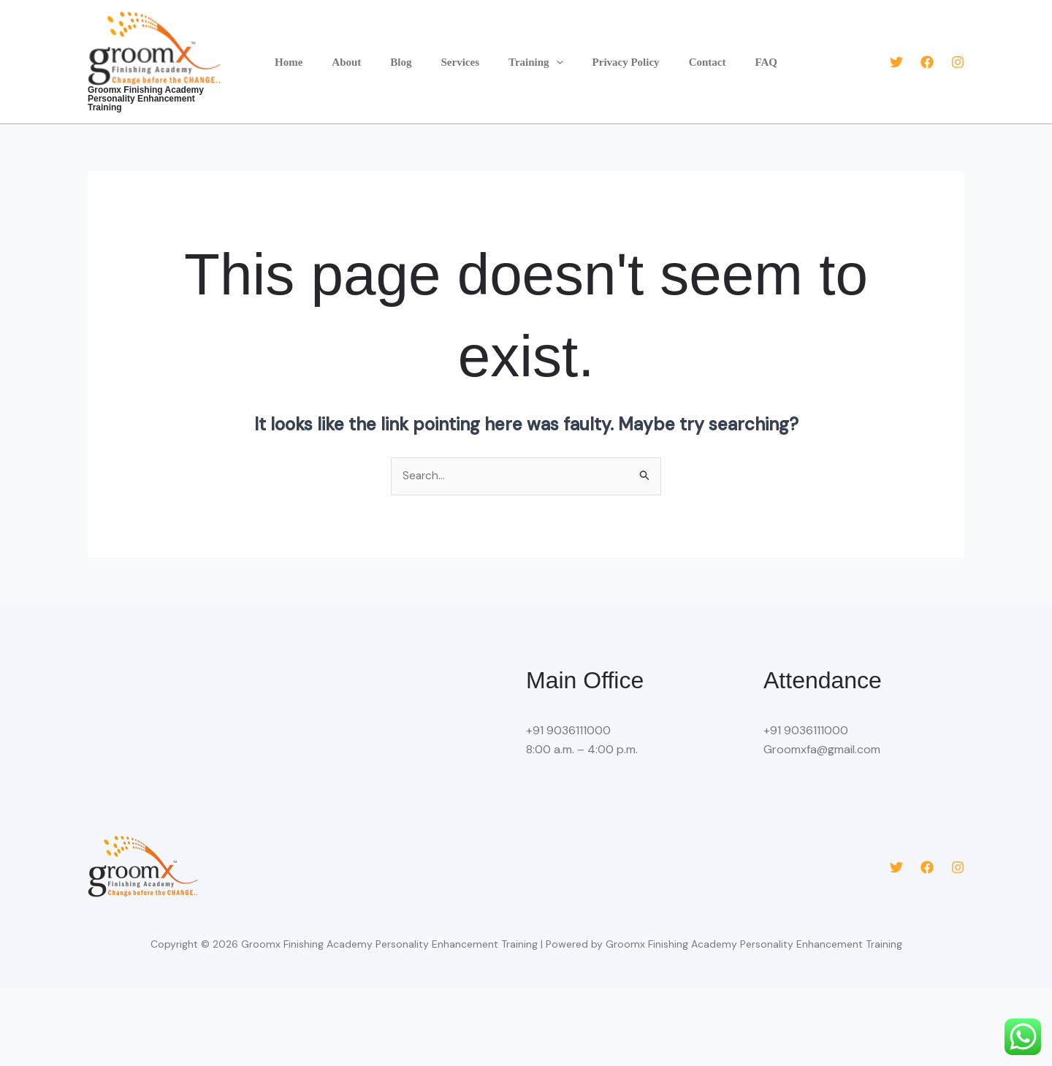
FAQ (740, 58)
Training (532, 57)
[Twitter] (896, 57)
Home (314, 58)
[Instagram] (957, 57)
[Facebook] (927, 57)
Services (464, 58)
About (364, 58)
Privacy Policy (615, 58)
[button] (553, 57)
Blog (411, 58)
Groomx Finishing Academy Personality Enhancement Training (171, 94)
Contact (689, 58)
